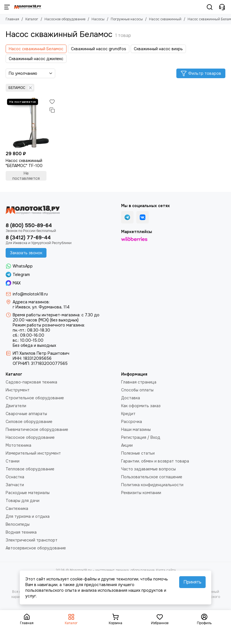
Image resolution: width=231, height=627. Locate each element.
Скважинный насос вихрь (158, 48)
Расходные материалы (28, 492)
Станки (12, 461)
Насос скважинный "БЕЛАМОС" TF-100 (24, 163)
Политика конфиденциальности (152, 484)
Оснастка (15, 476)
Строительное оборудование (35, 397)
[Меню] (7, 7)
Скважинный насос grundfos (98, 48)
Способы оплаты (137, 390)
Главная (12, 19)
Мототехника (18, 445)
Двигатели (16, 405)
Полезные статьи (138, 453)
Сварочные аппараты (26, 413)
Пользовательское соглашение (151, 476)
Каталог (31, 19)
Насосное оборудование (65, 19)
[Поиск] (209, 7)
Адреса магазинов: (31, 301)
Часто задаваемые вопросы (148, 469)
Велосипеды (18, 524)
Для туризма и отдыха (28, 516)
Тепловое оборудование (30, 469)
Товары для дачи (22, 500)
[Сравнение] (52, 110)
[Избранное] (52, 101)
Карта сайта (166, 570)
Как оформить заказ (141, 405)
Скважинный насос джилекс (36, 58)
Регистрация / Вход (140, 437)
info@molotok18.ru (30, 294)
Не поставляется (26, 176)
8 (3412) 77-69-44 (28, 237)
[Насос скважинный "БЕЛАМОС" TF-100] (31, 122)
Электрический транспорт (31, 540)
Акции (127, 445)
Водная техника (21, 532)
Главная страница (138, 382)
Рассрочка (131, 421)
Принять (192, 582)
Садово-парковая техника (31, 382)
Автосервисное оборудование (36, 548)
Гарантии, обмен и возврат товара (155, 461)
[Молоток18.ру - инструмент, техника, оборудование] (27, 7)
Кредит (128, 413)
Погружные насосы (127, 19)
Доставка (130, 397)
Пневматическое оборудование (37, 429)
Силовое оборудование (29, 421)
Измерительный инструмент (33, 453)
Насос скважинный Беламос (36, 48)
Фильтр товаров (201, 73)
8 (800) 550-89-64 (29, 225)
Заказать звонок (26, 252)
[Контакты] (222, 7)
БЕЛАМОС (20, 88)
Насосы (98, 19)
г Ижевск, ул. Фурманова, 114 (41, 307)
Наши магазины (136, 429)
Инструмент (18, 390)
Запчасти (15, 484)
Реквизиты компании (141, 492)
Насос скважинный (165, 19)
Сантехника (17, 508)
